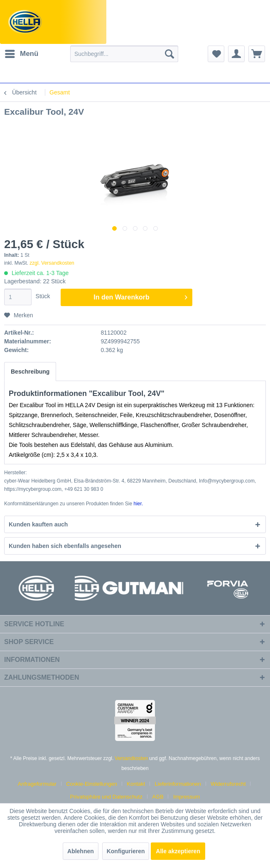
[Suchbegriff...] (124, 54)
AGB (157, 797)
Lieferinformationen (178, 784)
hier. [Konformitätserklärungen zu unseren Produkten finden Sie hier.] (138, 504)
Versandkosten (131, 758)
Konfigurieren (126, 851)
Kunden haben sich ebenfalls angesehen (65, 546)
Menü (21, 52)
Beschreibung (30, 371)
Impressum (186, 797)
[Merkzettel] (216, 54)
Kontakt (136, 784)
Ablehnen (80, 851)
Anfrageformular (37, 784)
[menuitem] (21, 54)
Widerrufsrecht (228, 784)
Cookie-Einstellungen (91, 784)
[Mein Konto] (236, 54)
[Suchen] (169, 54)
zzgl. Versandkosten (51, 263)
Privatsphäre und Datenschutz (106, 797)
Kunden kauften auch (38, 524)
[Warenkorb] (256, 54)
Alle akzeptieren (178, 851)
